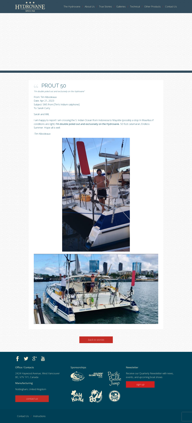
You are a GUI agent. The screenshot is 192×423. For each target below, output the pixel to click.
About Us (90, 6)
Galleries (121, 6)
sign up (140, 384)
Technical (135, 6)
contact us (32, 398)
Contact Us (171, 6)
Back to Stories (96, 339)
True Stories (105, 6)
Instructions (39, 416)
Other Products (152, 6)
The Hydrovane (72, 6)
